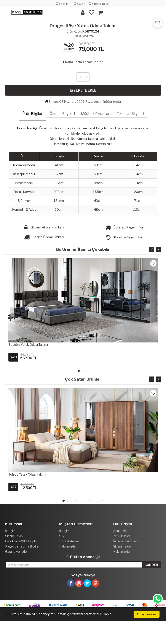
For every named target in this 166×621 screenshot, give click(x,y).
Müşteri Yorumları (95, 114)
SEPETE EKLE (83, 90)
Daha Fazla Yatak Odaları (84, 62)
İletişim (62, 3)
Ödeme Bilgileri (62, 114)
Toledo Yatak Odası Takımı (27, 474)
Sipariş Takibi (99, 3)
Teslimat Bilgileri (130, 114)
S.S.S (78, 3)
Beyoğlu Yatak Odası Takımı (28, 344)
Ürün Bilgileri (32, 114)
